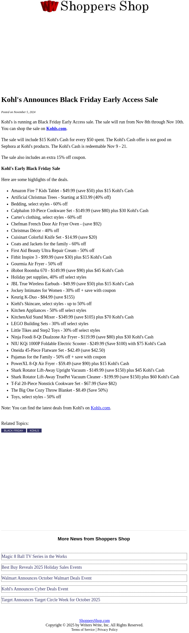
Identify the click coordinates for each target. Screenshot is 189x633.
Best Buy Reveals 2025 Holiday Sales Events (41, 567)
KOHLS (34, 430)
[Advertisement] (94, 53)
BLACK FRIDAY (13, 430)
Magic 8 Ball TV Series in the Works (34, 556)
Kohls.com (100, 407)
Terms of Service (83, 630)
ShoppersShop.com (94, 620)
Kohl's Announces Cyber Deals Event (34, 588)
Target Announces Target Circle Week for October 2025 (50, 599)
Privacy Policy (107, 630)
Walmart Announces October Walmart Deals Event (46, 578)
